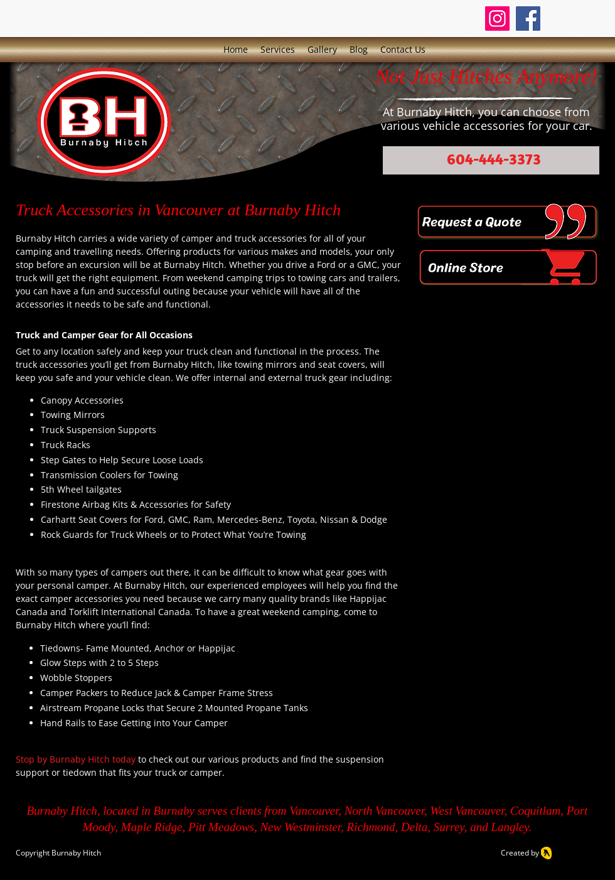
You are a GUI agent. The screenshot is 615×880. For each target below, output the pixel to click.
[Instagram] (497, 18)
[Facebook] (528, 18)
